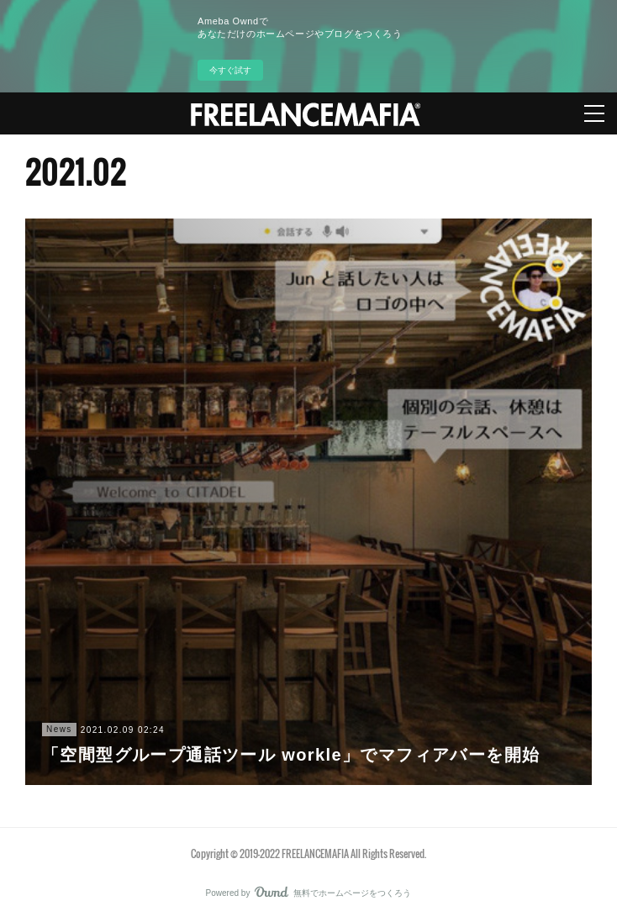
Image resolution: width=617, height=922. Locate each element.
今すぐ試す (230, 70)
